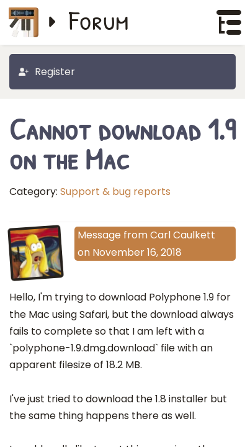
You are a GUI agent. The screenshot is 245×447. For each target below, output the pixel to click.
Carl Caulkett (182, 235)
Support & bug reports (115, 191)
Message (99, 235)
